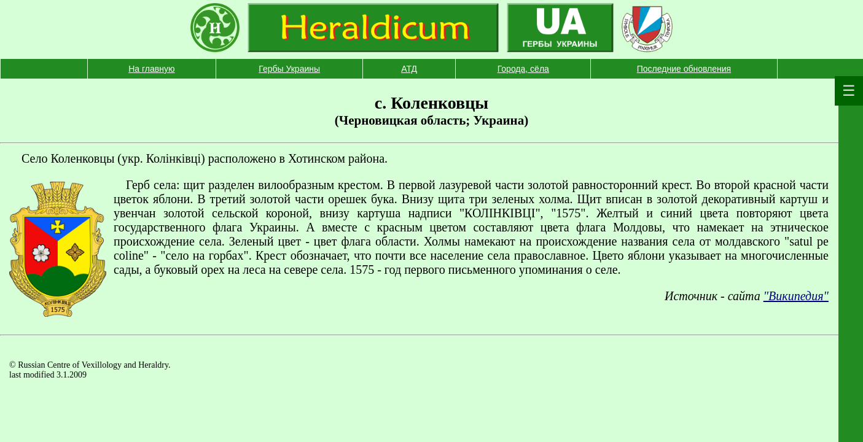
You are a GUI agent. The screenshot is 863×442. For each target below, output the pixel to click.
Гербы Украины (289, 69)
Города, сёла (523, 69)
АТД (409, 69)
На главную (151, 69)
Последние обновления (684, 69)
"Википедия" (796, 296)
